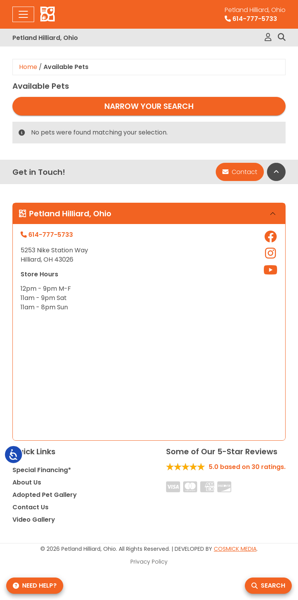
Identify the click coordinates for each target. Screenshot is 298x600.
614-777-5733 (255, 14)
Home (28, 66)
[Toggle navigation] (23, 14)
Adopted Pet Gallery (44, 494)
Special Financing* (41, 470)
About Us (26, 482)
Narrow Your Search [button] (149, 106)
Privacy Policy (149, 562)
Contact (239, 171)
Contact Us (30, 507)
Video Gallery (33, 519)
